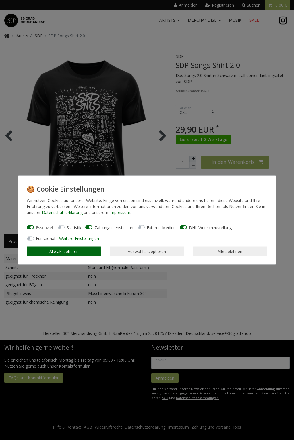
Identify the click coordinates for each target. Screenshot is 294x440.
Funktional (45, 238)
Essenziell (45, 227)
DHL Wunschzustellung (210, 227)
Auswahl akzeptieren (147, 251)
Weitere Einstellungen (79, 238)
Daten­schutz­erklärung (62, 212)
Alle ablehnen (230, 251)
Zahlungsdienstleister (114, 227)
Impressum (119, 212)
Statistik (74, 227)
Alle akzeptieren (64, 251)
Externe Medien (161, 227)
